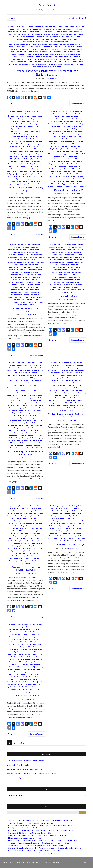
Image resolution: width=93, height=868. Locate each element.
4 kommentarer (52, 79)
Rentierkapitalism (58, 174)
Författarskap (18, 850)
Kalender (30, 657)
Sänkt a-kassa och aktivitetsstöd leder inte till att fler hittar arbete (46, 72)
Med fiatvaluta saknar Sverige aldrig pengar (26, 189)
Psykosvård (35, 295)
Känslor (30, 47)
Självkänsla (12, 684)
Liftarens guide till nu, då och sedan (18, 765)
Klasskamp (79, 47)
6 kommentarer (31, 194)
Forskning (28, 39)
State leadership (77, 62)
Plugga (39, 669)
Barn (30, 627)
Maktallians (52, 154)
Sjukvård (29, 300)
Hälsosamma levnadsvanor (17, 262)
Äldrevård (20, 363)
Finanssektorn (66, 37)
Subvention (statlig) (77, 405)
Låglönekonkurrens (31, 51)
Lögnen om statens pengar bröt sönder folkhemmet (26, 568)
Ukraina (51, 186)
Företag (77, 37)
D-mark (22, 375)
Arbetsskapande (36, 31)
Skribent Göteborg (14, 845)
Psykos (26, 295)
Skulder (40, 174)
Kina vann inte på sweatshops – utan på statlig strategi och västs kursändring (31, 773)
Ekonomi (15, 37)
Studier (59, 64)
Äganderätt (13, 506)
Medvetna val (35, 664)
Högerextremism (65, 39)
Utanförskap (47, 67)
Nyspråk (14, 161)
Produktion (30, 57)
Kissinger (56, 378)
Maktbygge (63, 154)
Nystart (46, 54)
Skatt (30, 62)
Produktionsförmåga (44, 57)
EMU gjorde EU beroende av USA (67, 190)
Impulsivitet (12, 657)
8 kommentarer (75, 194)
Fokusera (26, 639)
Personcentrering (73, 54)
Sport (40, 684)
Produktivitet (75, 57)
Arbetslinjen (60, 29)
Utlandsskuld (20, 448)
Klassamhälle (58, 47)
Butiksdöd (78, 508)
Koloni (53, 146)
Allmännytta (30, 363)
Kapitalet (38, 47)
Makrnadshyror (76, 151)
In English (57, 850)
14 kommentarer (72, 420)
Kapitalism (48, 47)
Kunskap (63, 49)
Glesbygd (54, 516)
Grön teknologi (18, 139)
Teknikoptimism (75, 184)
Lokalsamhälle (74, 269)
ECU (31, 378)
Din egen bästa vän (16, 632)
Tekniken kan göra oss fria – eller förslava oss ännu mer (24, 769)
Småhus (80, 536)
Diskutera (37, 632)
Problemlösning (27, 164)
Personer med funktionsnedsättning (25, 287)
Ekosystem (21, 383)
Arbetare (73, 27)
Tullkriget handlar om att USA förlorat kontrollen (67, 415)
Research (27, 679)
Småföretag (76, 287)
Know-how (24, 49)
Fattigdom (30, 37)
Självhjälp (39, 682)
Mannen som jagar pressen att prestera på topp (24, 838)
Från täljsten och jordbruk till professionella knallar (25, 828)
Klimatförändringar (26, 151)
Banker (27, 116)
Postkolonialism (68, 164)
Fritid (26, 257)
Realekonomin (56, 59)
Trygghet (79, 64)
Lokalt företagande (59, 272)
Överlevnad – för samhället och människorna (23, 843)
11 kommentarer (30, 458)
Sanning (26, 543)
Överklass (36, 161)
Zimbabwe (26, 563)
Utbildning (57, 67)
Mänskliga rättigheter (72, 51)
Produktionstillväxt (60, 57)
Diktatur (61, 124)
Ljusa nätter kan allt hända (59, 835)
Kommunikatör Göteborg (17, 833)
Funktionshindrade (20, 136)
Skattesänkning (55, 176)
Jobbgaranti (21, 47)
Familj (39, 637)
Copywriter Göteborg (15, 823)
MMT (77, 159)
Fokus (19, 639)
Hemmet (54, 39)
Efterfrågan (78, 34)
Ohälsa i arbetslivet (58, 54)
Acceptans (12, 624)
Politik (51, 393)
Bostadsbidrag (37, 34)
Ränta (40, 169)
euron (55, 129)
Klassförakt (69, 47)
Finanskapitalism (42, 37)
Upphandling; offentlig (17, 184)
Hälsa (33, 259)
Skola (34, 174)
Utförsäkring (22, 305)
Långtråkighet (15, 277)
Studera (52, 64)
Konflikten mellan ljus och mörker (40, 833)
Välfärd (31, 305)
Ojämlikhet (29, 282)
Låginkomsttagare (75, 49)
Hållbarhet (37, 398)
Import (78, 368)
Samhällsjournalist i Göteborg (52, 843)
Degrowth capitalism (34, 375)
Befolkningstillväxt (76, 506)
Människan (78, 531)
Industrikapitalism (27, 141)
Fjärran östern (55, 365)
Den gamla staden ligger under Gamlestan (20, 778)
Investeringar (54, 44)
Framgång (21, 644)
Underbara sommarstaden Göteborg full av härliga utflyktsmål (60, 848)
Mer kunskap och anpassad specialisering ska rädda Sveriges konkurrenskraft (34, 840)
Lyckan (15, 662)
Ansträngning (50, 27)
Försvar (36, 134)
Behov (11, 34)
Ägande (60, 245)
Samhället (66, 59)
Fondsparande (68, 255)
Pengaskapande (13, 164)
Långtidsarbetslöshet (33, 275)
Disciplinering (57, 34)
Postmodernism (32, 536)
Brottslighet (13, 375)
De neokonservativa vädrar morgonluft (40, 823)
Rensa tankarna (17, 679)
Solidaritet (48, 62)
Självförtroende (29, 682)
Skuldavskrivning (69, 176)
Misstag (70, 159)
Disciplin (47, 34)
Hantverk (78, 516)
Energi (74, 126)
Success (29, 689)
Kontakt (48, 850)
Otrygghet (14, 285)
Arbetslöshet (13, 31)
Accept (84, 862)
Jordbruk (80, 521)
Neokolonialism (57, 161)
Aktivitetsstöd (20, 27)
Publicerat (29, 850)
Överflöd (23, 285)
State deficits (64, 62)
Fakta (17, 516)
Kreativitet (54, 49)
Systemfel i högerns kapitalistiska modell (22, 848)
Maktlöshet (80, 154)
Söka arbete (37, 62)
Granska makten (27, 521)
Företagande (18, 39)
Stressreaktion (41, 64)
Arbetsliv (69, 29)
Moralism (34, 279)
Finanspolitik (55, 37)
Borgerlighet (35, 119)
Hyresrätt (39, 41)
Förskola (14, 134)
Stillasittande (12, 302)
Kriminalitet (21, 269)
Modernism (15, 533)
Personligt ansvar (18, 57)
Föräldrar (35, 639)
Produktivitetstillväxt (17, 59)
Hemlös (36, 39)
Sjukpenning (21, 62)
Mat (11, 159)
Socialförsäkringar (26, 176)
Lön (57, 151)
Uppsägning (26, 692)
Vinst (29, 184)
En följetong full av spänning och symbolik (22, 825)
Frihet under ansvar (15, 257)
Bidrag (17, 34)
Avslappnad (68, 121)
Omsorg (38, 282)
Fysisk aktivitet (28, 647)
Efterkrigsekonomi (18, 126)
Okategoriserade (78, 533)
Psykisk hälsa (32, 59)
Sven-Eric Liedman (33, 556)
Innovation (80, 139)
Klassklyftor (14, 49)
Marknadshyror (60, 156)
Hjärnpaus (23, 265)
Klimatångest (12, 151)
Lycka (9, 662)
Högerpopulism (28, 41)
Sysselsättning (69, 64)
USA (75, 186)
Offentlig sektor (25, 161)
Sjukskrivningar (18, 300)
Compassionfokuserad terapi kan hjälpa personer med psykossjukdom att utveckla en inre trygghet (41, 820)
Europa (61, 129)
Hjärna (15, 265)
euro (80, 126)
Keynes (62, 375)
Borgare (26, 119)
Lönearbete (64, 151)
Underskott (36, 67)
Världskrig (82, 186)
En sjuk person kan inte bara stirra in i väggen (25, 309)
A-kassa (11, 27)
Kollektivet (56, 380)
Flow (13, 639)
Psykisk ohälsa (43, 59)
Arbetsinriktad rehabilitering (20, 29)
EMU (68, 126)
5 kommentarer (30, 315)
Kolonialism (62, 146)
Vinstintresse (38, 184)
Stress (31, 64)
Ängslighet (39, 27)
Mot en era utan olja (71, 840)
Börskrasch (26, 34)
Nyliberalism (37, 54)
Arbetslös (78, 29)
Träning (36, 689)
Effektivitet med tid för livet (26, 695)
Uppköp (69, 186)
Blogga (52, 249)
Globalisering (12, 395)
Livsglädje (26, 277)
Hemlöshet (45, 39)
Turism (70, 538)
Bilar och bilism (15, 119)
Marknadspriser (73, 156)
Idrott (40, 654)
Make (34, 662)
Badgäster (63, 506)
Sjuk (20, 297)
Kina (56, 265)
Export (68, 129)
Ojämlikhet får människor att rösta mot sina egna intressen (25, 761)
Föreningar (38, 255)
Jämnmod (11, 47)
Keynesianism (65, 144)
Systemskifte (19, 445)
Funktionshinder (36, 257)
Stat (55, 62)
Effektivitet (68, 34)
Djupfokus (25, 634)
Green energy (74, 134)
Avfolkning (54, 506)
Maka (28, 662)
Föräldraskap (13, 642)
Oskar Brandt (46, 5)
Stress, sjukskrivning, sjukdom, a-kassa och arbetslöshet (44, 845)
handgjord (70, 516)
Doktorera (35, 634)
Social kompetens (30, 684)
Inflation (44, 44)
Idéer (34, 654)
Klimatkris (39, 151)
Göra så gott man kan (17, 652)
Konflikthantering (74, 146)
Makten (71, 154)
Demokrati (37, 121)
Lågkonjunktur (16, 51)
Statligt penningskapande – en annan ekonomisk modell (26, 452)
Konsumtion (64, 265)
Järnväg (28, 146)
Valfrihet (78, 541)
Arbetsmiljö (24, 31)
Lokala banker (78, 526)
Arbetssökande (49, 31)
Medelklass (17, 279)
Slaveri (51, 179)
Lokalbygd (66, 528)
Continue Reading (77, 104)
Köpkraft (33, 49)
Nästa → (23, 743)
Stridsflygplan (63, 184)
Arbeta (66, 27)
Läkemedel (43, 51)
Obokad (12, 667)
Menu (12, 18)
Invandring (25, 144)
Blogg (40, 850)
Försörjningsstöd (25, 134)
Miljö (34, 420)
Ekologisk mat (76, 511)
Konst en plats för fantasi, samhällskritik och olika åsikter (27, 835)
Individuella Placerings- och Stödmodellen (23, 44)
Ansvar (59, 27)
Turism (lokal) (80, 538)
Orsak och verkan (14, 669)
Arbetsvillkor (62, 31)
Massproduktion (60, 159)
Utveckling (30, 448)
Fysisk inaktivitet (35, 649)
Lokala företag (55, 528)
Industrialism (13, 141)
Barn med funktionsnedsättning (20, 629)
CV (9, 850)
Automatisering (57, 121)
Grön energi (33, 136)
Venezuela (29, 561)
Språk (9, 687)
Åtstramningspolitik (76, 31)
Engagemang (30, 637)
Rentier (79, 171)
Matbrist (18, 159)
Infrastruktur (15, 144)
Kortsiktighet (43, 49)
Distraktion (15, 634)
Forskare (38, 642)
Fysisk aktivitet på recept (18, 649)
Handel (28, 139)
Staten (31, 179)
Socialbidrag (12, 176)
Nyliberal (67, 161)
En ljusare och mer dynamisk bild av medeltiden (56, 825)
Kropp (19, 659)
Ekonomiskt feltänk (67, 296)
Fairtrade (23, 385)
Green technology (58, 136)
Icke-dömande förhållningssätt (19, 654)
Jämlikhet (79, 44)
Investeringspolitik (67, 44)
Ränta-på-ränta (13, 171)
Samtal (18, 682)
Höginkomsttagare (74, 136)
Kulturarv (52, 526)
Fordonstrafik (57, 513)
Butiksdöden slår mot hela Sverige (67, 544)
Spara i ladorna (21, 179)
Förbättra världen (26, 642)
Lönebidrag (58, 51)
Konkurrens (37, 267)
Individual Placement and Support (57, 41)
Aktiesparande (70, 245)
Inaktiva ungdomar (59, 518)
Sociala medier (60, 179)
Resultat (36, 679)
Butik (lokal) (68, 508)
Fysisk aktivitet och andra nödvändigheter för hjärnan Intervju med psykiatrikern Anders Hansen (41, 830)
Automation (74, 119)
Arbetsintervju (38, 29)
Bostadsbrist (33, 373)
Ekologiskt (38, 380)
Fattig (22, 37)
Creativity (78, 121)
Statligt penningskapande (18, 64)
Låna (50, 51)
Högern (76, 39)
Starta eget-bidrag (69, 290)
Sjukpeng (12, 62)
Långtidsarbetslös (16, 275)
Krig (29, 410)
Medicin (26, 159)
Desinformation (23, 378)
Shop (67, 843)
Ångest (30, 27)
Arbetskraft (49, 29)
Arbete (81, 27)
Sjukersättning (77, 59)
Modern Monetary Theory (21, 54)
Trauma (22, 302)
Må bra (39, 156)
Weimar (38, 561)
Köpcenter (80, 523)
